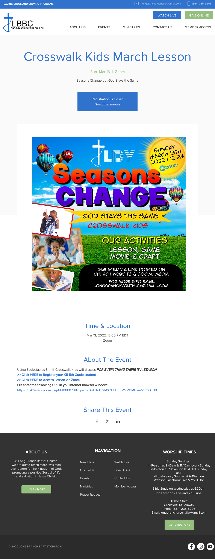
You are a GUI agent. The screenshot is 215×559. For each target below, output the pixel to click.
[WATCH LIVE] (167, 15)
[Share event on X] (108, 421)
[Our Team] (93, 470)
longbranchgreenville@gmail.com (183, 512)
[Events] (93, 478)
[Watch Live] (127, 462)
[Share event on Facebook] (97, 421)
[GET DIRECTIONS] (179, 525)
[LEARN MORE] (36, 489)
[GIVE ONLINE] (199, 15)
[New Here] (93, 462)
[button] (77, 27)
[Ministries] (93, 486)
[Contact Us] (127, 478)
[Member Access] (127, 486)
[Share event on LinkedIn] (118, 421)
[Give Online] (127, 470)
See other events (107, 104)
